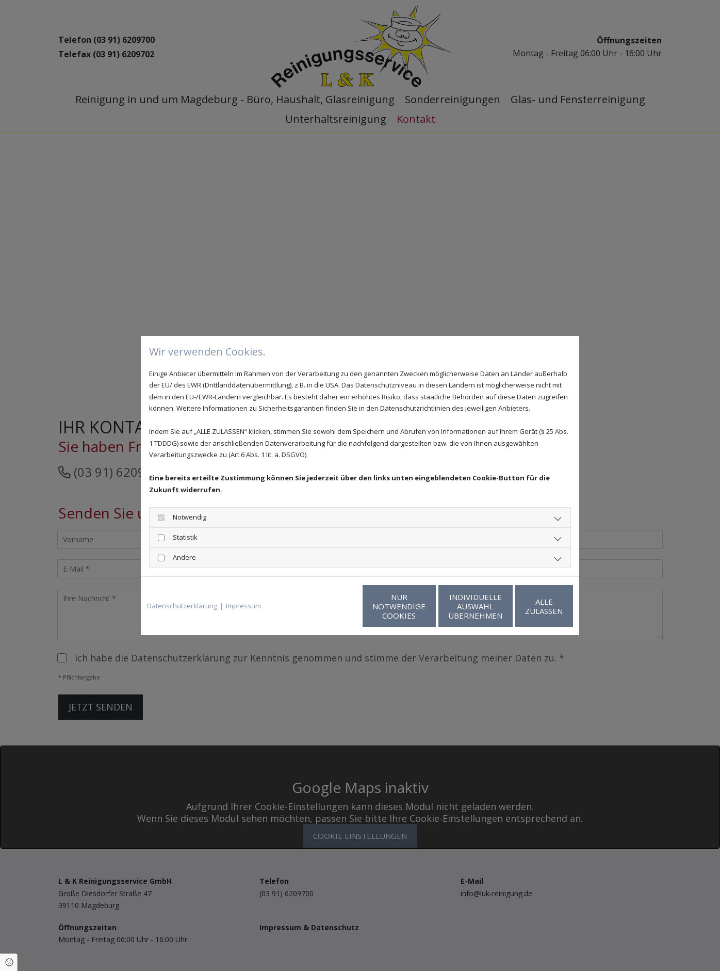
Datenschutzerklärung (182, 605)
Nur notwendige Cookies (329, 606)
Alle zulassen (525, 606)
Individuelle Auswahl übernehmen (427, 606)
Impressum (243, 605)
